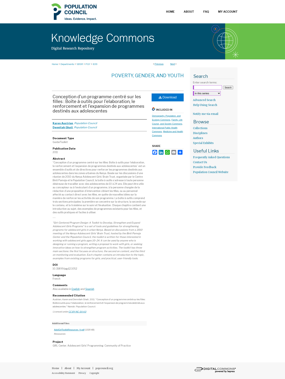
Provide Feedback (204, 167)
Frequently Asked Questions (211, 157)
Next (172, 64)
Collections (200, 128)
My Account (84, 368)
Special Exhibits (203, 143)
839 (95, 64)
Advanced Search (204, 100)
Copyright (94, 373)
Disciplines (200, 133)
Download (168, 97)
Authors (198, 138)
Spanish (89, 289)
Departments (67, 64)
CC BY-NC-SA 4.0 (77, 311)
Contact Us (200, 162)
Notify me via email (205, 114)
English (76, 289)
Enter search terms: (205, 82)
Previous (159, 64)
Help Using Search (205, 105)
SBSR (80, 64)
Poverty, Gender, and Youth (147, 75)
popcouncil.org (104, 368)
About (68, 368)
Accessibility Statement (63, 373)
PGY (88, 64)
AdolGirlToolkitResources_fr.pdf (69, 330)
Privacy (82, 373)
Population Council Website (210, 172)
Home (55, 64)
